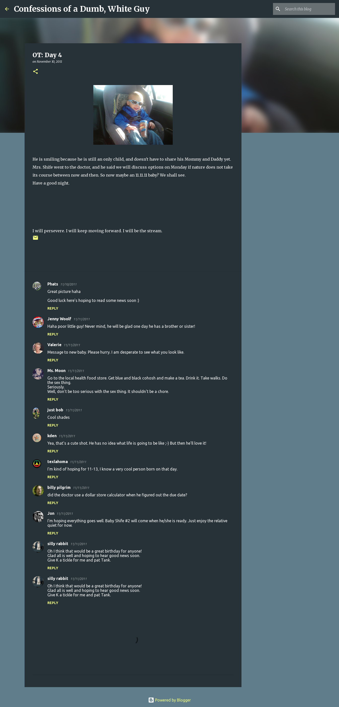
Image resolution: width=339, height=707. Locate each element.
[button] (35, 71)
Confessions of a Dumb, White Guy (82, 9)
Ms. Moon (56, 370)
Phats (52, 284)
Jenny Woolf (59, 319)
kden (52, 435)
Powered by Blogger (169, 700)
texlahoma (57, 461)
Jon (50, 513)
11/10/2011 (68, 284)
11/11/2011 (81, 319)
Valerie (54, 344)
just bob (55, 410)
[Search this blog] (309, 9)
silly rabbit (57, 543)
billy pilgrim (59, 487)
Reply (52, 308)
